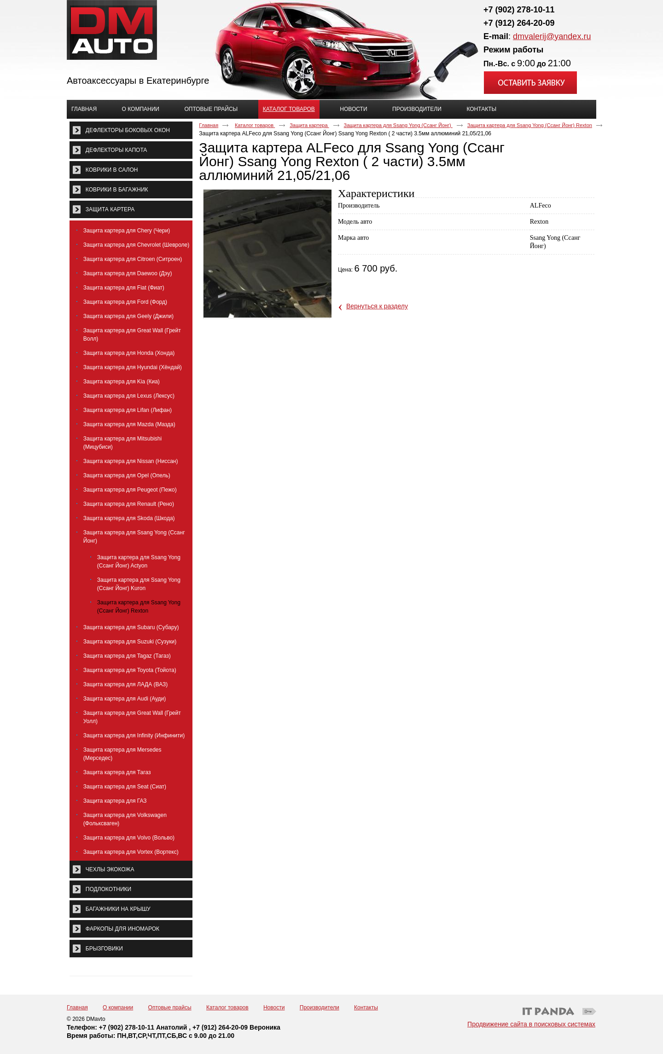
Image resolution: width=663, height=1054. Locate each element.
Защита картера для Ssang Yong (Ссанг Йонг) (398, 125)
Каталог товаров (289, 109)
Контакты (366, 1007)
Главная (208, 125)
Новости (274, 1007)
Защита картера (309, 125)
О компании (118, 1007)
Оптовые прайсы (170, 1007)
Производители (319, 1007)
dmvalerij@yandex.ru (552, 36)
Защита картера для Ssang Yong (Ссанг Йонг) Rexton (529, 125)
